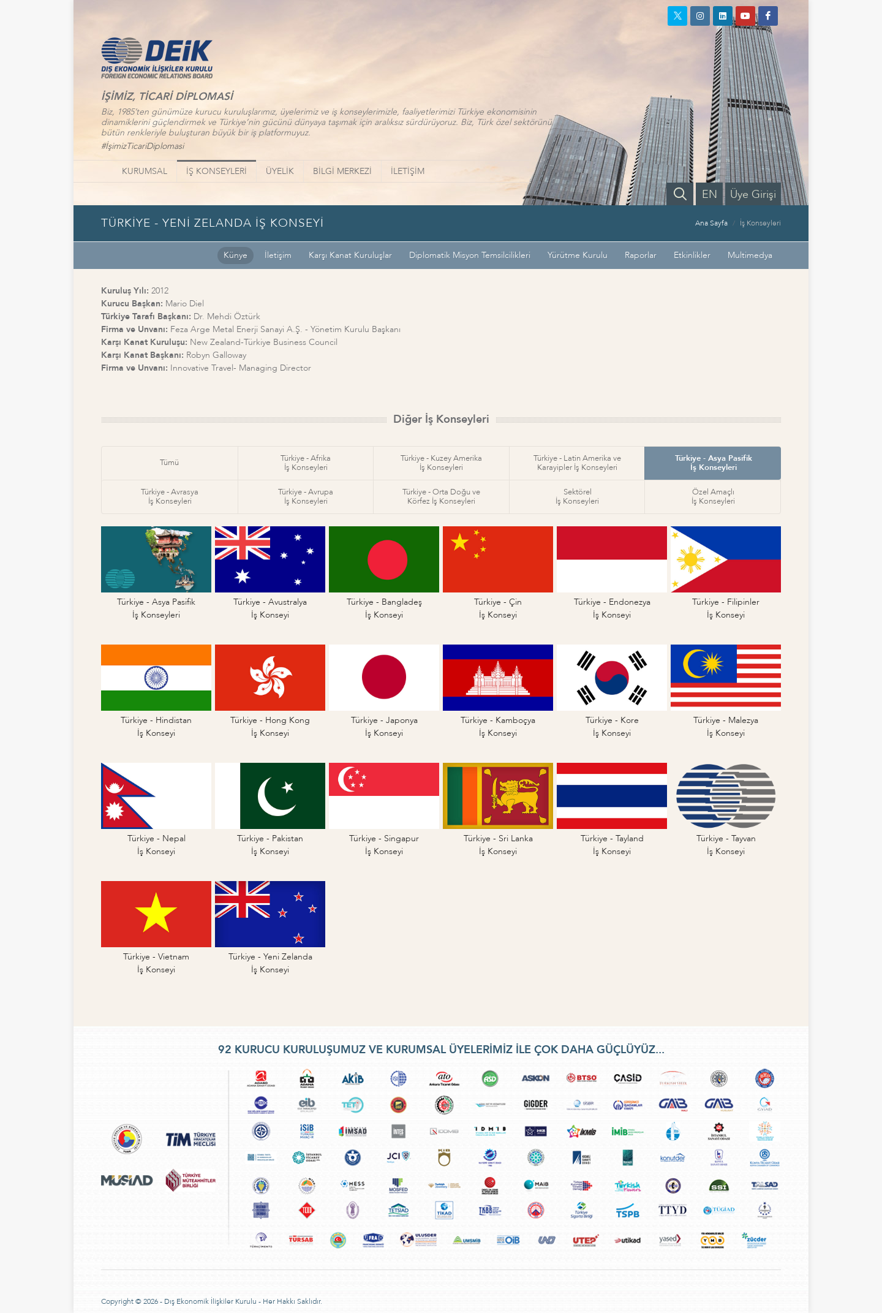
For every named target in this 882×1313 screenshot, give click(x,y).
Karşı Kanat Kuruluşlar (350, 255)
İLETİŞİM (407, 171)
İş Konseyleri (760, 223)
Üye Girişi (753, 194)
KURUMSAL (144, 171)
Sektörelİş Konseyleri (577, 496)
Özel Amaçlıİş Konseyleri (713, 496)
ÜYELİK (280, 171)
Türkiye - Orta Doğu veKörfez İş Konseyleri (441, 496)
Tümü (169, 462)
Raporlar (641, 255)
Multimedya (750, 255)
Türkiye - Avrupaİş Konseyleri (305, 496)
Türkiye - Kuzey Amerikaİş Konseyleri (441, 463)
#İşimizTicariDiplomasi (142, 146)
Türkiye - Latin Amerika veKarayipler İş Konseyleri (577, 463)
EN (709, 194)
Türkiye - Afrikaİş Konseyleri (306, 463)
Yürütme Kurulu (578, 255)
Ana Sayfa (711, 223)
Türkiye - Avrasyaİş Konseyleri (169, 496)
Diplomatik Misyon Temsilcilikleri (469, 255)
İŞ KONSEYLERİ (216, 171)
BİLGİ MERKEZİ (342, 171)
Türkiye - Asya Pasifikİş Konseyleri (713, 463)
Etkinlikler (692, 255)
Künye (235, 255)
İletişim (278, 255)
